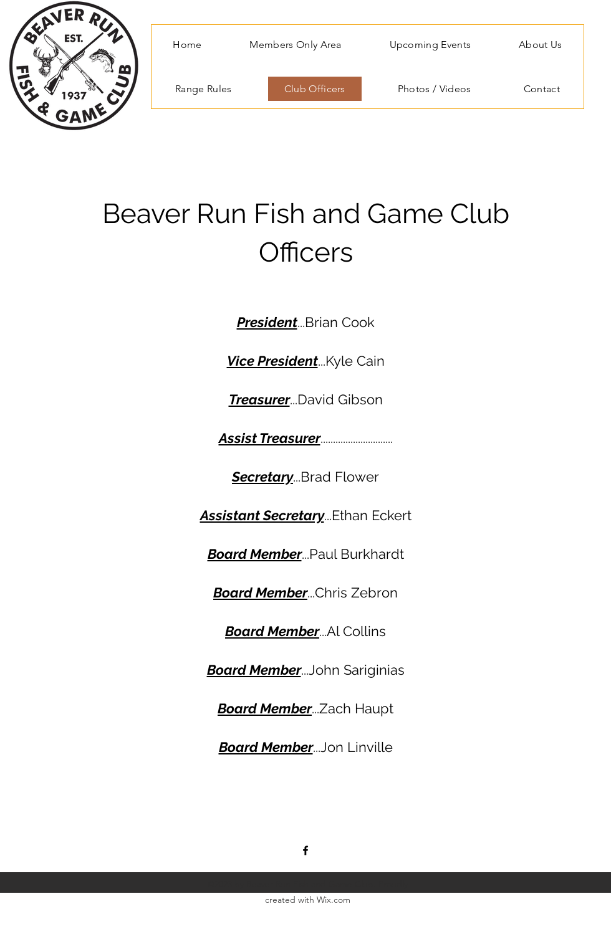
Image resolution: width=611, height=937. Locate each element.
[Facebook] (305, 850)
